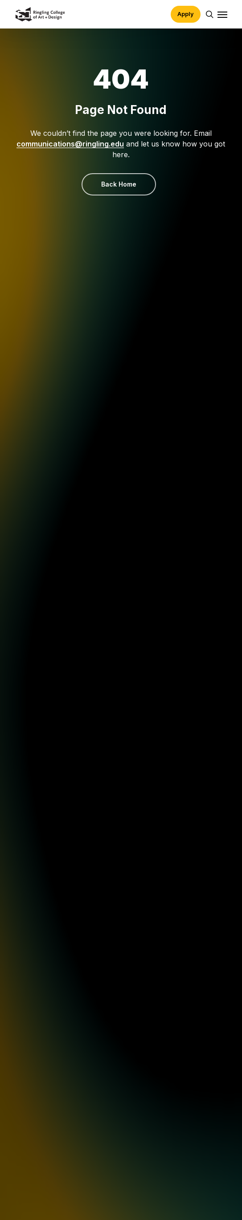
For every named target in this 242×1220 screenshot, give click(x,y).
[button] (222, 14)
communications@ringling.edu (70, 143)
